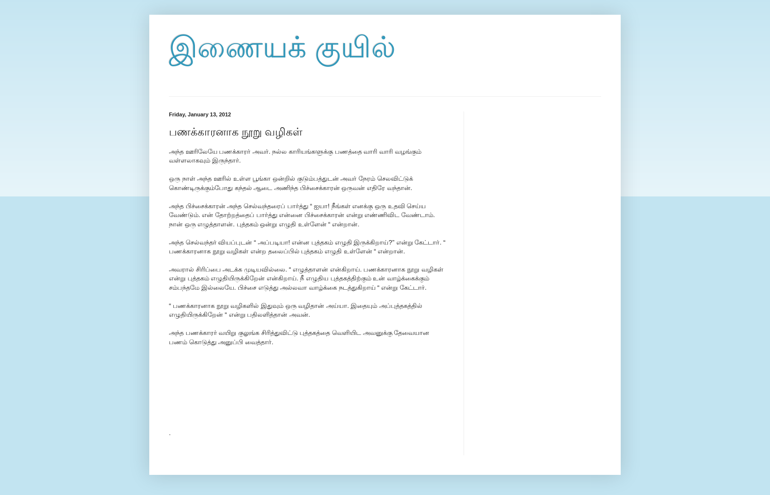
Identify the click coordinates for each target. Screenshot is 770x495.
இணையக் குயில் (282, 47)
